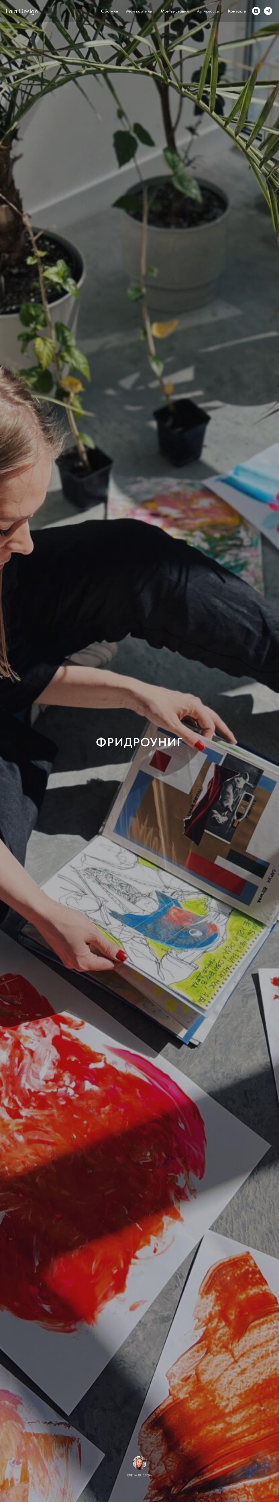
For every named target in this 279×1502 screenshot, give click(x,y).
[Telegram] (268, 11)
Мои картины (139, 11)
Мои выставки (175, 11)
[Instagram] (256, 11)
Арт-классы (208, 11)
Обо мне (109, 11)
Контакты (237, 11)
